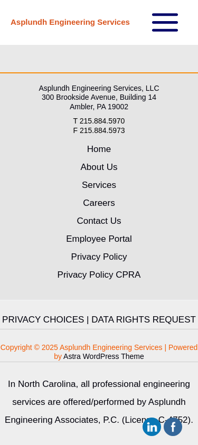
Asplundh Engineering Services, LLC (99, 88)
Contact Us (99, 221)
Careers (99, 203)
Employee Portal (99, 239)
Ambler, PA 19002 (99, 106)
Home (99, 149)
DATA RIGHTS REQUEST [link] (143, 320)
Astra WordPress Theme (103, 356)
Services (99, 185)
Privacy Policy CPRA (99, 275)
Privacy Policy (99, 257)
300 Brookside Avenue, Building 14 (99, 97)
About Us (99, 167)
